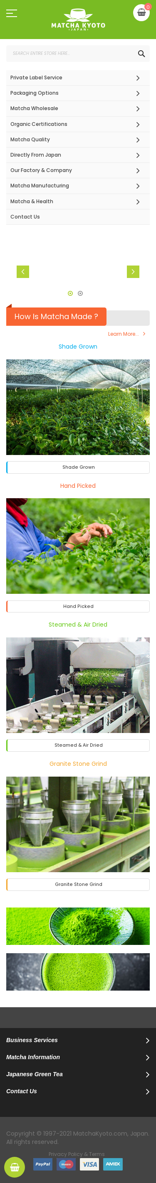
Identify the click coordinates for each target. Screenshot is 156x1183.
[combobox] (78, 53)
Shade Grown (78, 346)
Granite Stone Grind (78, 764)
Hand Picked (78, 486)
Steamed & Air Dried (78, 624)
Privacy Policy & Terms (77, 1154)
